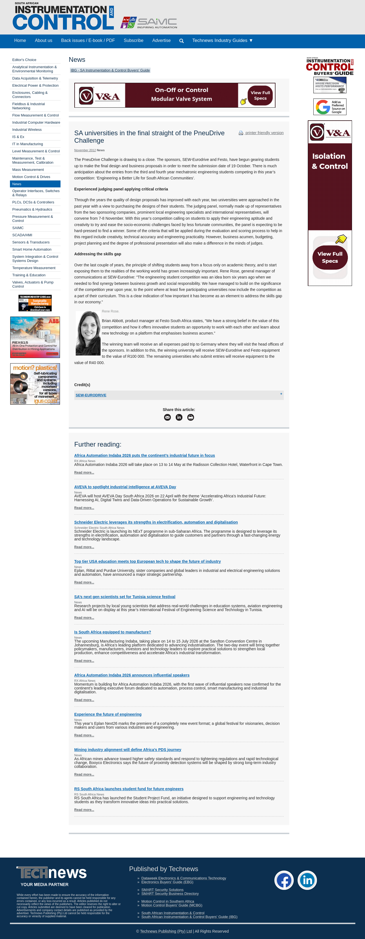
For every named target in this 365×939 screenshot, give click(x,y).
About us (43, 40)
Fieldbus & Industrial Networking (28, 106)
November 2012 (85, 150)
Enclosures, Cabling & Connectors (30, 95)
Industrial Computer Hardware (36, 122)
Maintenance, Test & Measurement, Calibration (33, 160)
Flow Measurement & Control (35, 115)
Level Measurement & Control (36, 151)
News (17, 184)
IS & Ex (18, 137)
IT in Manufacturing (27, 144)
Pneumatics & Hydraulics (32, 209)
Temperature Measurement (34, 268)
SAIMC (18, 228)
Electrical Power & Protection (35, 85)
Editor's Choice (24, 60)
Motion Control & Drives (31, 177)
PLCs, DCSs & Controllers (33, 202)
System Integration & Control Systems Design (35, 258)
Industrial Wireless (27, 130)
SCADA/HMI (22, 235)
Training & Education (29, 275)
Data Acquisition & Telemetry (35, 78)
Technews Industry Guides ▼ (222, 40)
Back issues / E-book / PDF (88, 40)
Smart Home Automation (32, 249)
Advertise (161, 40)
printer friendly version (260, 133)
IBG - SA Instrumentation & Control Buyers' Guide (110, 70)
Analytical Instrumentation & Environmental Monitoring (34, 69)
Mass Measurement (28, 170)
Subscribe (133, 40)
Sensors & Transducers (31, 242)
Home (20, 40)
